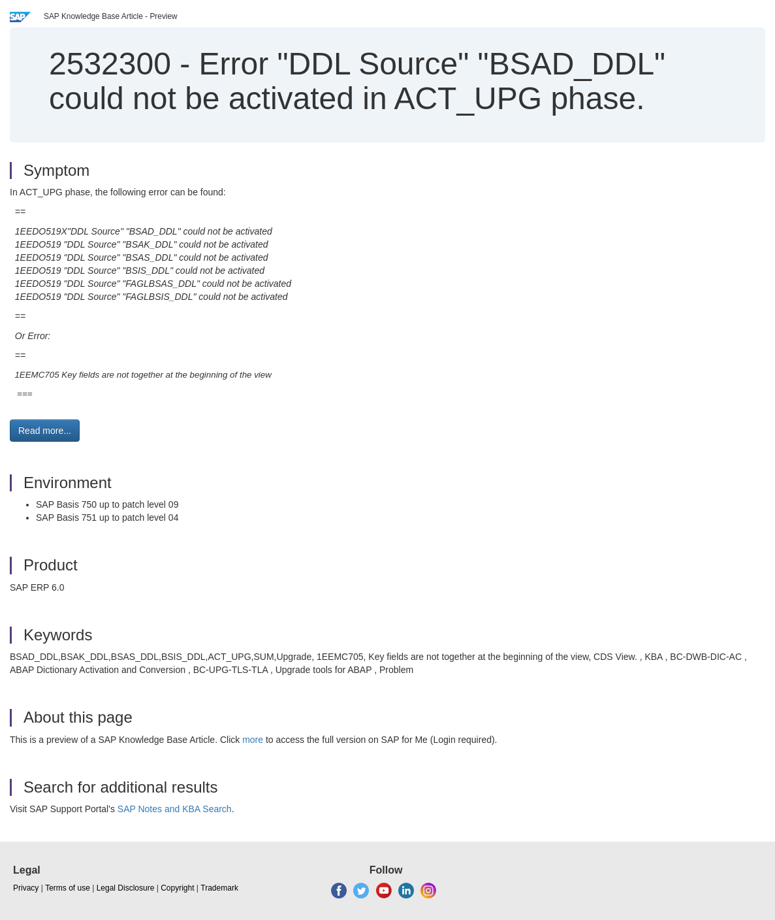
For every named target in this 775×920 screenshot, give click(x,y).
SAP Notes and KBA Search (175, 809)
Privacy (26, 888)
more (252, 739)
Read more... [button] (44, 430)
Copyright (177, 888)
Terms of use (67, 888)
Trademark (219, 888)
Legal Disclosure (126, 888)
